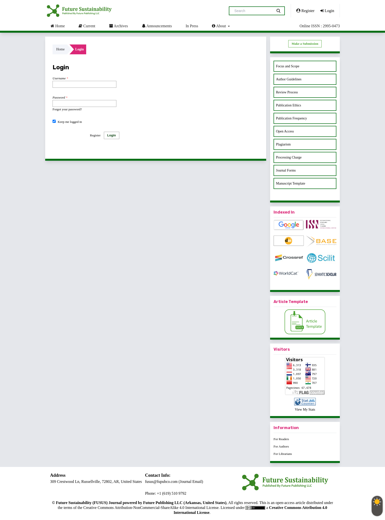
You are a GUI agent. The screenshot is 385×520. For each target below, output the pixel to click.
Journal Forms (286, 170)
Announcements (157, 26)
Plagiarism (283, 144)
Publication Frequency (291, 118)
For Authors (281, 446)
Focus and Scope (287, 66)
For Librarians (283, 454)
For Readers (281, 439)
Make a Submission (305, 43)
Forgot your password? (67, 109)
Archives (118, 26)
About (219, 26)
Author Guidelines (289, 79)
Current (87, 26)
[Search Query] (252, 11)
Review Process (287, 92)
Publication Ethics (288, 105)
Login (327, 10)
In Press (192, 26)
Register (305, 10)
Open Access (285, 131)
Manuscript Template (290, 183)
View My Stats (305, 409)
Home (58, 26)
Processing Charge (289, 157)
